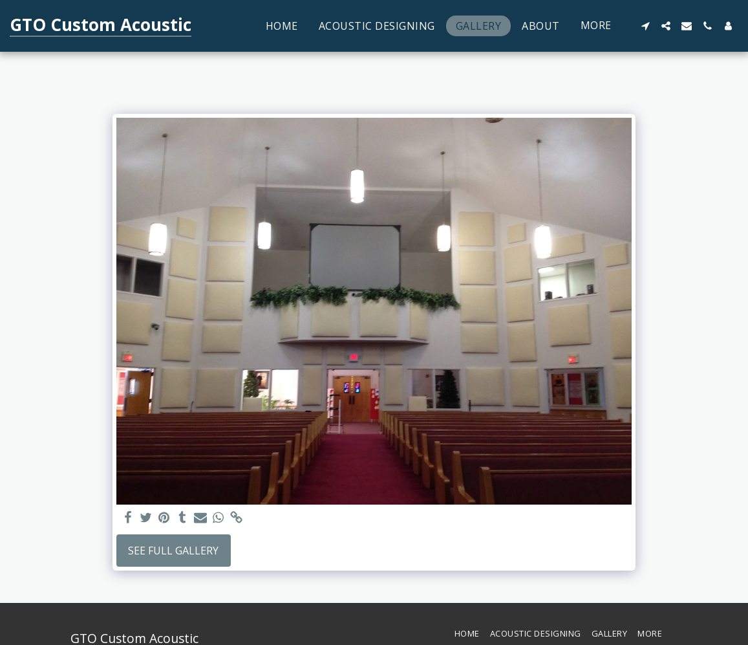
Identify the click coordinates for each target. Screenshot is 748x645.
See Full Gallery (173, 550)
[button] (645, 26)
